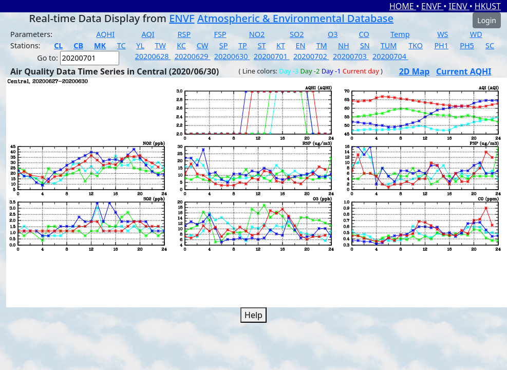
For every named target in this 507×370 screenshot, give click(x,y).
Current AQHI (464, 71)
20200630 (232, 56)
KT (280, 45)
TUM (389, 45)
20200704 (390, 56)
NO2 (257, 34)
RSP (184, 34)
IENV (458, 6)
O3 (332, 34)
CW (202, 45)
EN (301, 45)
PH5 (467, 45)
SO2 (297, 34)
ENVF (432, 6)
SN (365, 45)
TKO (415, 45)
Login (486, 20)
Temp (399, 34)
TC (121, 45)
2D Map (414, 71)
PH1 (441, 45)
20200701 (272, 56)
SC (489, 45)
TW (160, 45)
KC (181, 45)
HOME (402, 6)
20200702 (311, 56)
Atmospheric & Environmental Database (295, 18)
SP (223, 45)
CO (364, 34)
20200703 (351, 56)
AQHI (105, 34)
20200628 (153, 56)
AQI (148, 34)
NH (343, 45)
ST (261, 45)
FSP (220, 34)
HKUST (488, 6)
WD (476, 34)
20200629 (193, 56)
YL (140, 45)
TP (242, 45)
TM (321, 45)
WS (442, 34)
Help (253, 315)
